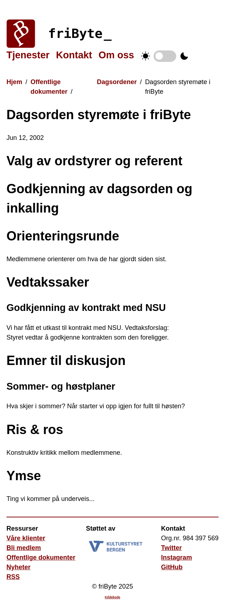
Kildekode (112, 597)
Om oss (116, 55)
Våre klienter (25, 538)
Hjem (14, 82)
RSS (13, 576)
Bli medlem (23, 547)
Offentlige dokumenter (40, 557)
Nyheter (18, 567)
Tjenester (28, 55)
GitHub (172, 567)
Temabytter (165, 56)
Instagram (176, 557)
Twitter (171, 547)
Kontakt (74, 55)
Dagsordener (117, 82)
